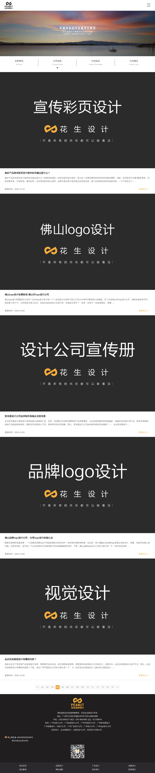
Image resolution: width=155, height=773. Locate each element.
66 (67, 687)
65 (62, 687)
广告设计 (95, 766)
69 (82, 687)
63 (52, 687)
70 (87, 687)
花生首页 (22, 766)
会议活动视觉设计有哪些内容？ (20, 659)
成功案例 (22, 769)
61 (42, 687)
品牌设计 (59, 766)
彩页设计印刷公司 (94, 730)
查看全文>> (144, 189)
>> (117, 687)
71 (92, 687)
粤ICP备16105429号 (20, 741)
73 (102, 687)
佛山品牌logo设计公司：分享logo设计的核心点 (29, 537)
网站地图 (59, 769)
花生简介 (95, 769)
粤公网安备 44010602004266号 (19, 737)
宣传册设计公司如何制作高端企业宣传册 (25, 416)
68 (77, 687)
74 (107, 687)
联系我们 (132, 769)
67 (72, 687)
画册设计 (132, 766)
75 (112, 687)
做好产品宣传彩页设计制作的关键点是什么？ (27, 173)
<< (37, 687)
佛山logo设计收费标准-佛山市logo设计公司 (27, 294)
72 (97, 687)
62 (47, 687)
